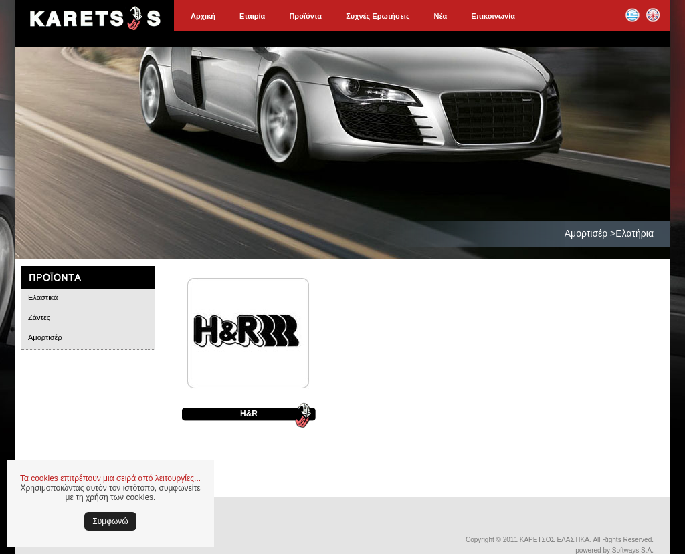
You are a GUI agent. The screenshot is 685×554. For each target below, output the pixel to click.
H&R (249, 413)
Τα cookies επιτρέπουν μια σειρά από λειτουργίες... (110, 478)
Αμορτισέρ (45, 337)
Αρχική (203, 16)
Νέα (441, 16)
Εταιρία (252, 16)
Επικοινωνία (493, 16)
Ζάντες (39, 317)
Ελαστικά (43, 297)
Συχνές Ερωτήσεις (377, 16)
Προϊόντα (305, 16)
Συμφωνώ (110, 521)
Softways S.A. (633, 550)
